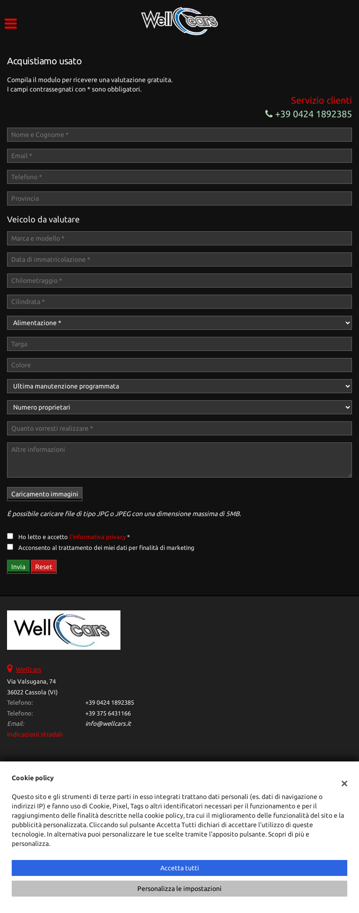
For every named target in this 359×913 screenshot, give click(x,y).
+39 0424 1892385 (308, 113)
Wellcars (28, 669)
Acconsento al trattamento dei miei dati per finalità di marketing (106, 547)
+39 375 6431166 (108, 713)
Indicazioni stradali (35, 734)
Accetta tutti (179, 868)
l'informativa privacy (97, 536)
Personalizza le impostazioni (179, 888)
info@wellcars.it (108, 723)
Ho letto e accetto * (74, 536)
